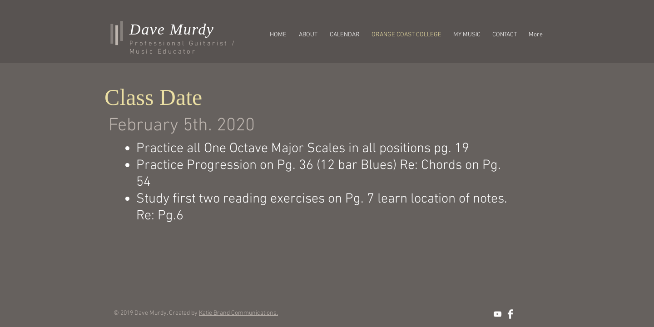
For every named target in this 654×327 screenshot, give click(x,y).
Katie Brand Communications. (238, 313)
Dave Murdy (171, 29)
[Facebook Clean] (510, 314)
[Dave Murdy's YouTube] (497, 314)
